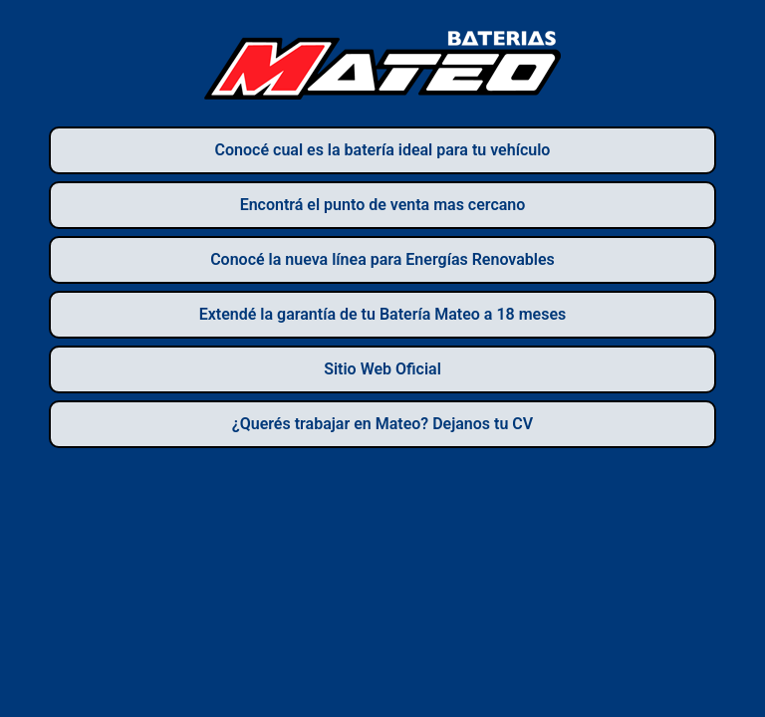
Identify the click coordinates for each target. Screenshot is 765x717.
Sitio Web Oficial (382, 368)
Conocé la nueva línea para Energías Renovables (382, 259)
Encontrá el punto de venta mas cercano (383, 204)
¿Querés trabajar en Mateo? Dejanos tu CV (382, 423)
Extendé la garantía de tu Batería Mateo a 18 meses (383, 314)
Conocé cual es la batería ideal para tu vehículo (383, 149)
